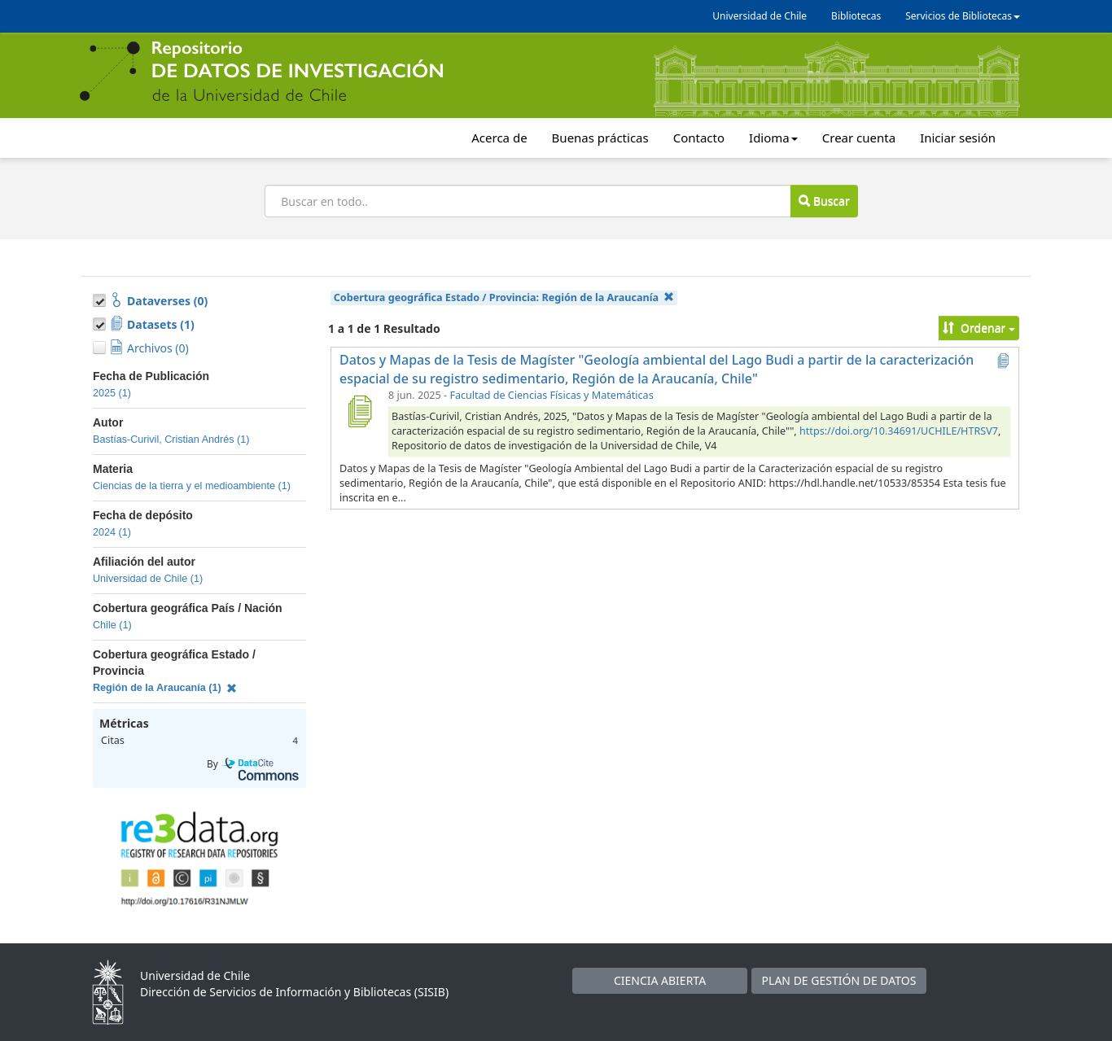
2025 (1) (112, 393)
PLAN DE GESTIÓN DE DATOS (839, 980)
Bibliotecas (856, 16)
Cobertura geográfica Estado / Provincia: (504, 297)
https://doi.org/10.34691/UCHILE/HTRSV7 (898, 431)
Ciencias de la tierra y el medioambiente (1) (192, 486)
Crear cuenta (858, 137)
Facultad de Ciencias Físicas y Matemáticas (551, 395)
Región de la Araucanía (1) (165, 687)
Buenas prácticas (600, 137)
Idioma (773, 137)
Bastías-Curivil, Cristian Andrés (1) (171, 439)
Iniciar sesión (958, 137)
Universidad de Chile (759, 16)
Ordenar (979, 327)
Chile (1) (112, 625)
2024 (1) (112, 532)
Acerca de (499, 137)
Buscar (824, 200)
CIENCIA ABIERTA (660, 980)
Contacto (699, 137)
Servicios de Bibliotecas (962, 16)
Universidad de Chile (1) (148, 578)
